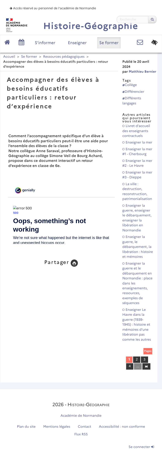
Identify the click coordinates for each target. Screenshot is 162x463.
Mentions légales (56, 427)
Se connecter (141, 447)
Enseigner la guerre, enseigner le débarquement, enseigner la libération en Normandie (136, 218)
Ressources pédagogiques (63, 57)
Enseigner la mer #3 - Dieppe (137, 175)
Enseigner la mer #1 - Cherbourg (137, 151)
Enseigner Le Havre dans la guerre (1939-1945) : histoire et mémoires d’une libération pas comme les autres (136, 325)
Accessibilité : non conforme (122, 427)
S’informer (45, 42)
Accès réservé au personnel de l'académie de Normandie (53, 8)
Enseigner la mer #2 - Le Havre (137, 163)
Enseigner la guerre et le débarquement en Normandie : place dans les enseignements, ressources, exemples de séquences (137, 283)
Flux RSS (81, 434)
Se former (109, 42)
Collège (129, 85)
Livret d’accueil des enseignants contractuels (136, 131)
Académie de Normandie (81, 416)
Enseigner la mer (137, 143)
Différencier (133, 92)
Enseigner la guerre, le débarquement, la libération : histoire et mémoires (137, 247)
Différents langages (131, 100)
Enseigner (77, 42)
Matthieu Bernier (142, 72)
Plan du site (26, 427)
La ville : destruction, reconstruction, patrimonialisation (137, 191)
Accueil (9, 57)
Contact (84, 427)
